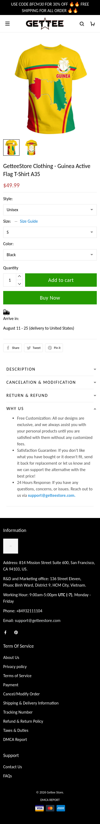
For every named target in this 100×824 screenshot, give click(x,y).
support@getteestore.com (38, 620)
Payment (10, 684)
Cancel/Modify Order (21, 693)
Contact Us (12, 766)
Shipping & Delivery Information (31, 703)
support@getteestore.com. (51, 495)
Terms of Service (17, 675)
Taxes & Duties (15, 730)
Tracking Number (18, 712)
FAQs (7, 775)
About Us (11, 657)
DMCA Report (15, 739)
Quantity (10, 267)
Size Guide (29, 221)
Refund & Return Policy (23, 721)
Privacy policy (15, 666)
